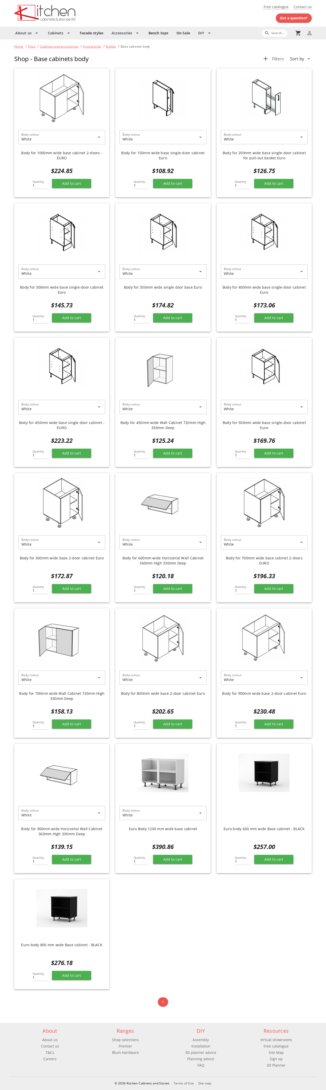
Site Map (276, 1052)
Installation (200, 1046)
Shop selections (125, 1039)
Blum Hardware (125, 1052)
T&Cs (50, 1052)
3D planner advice (200, 1052)
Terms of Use (184, 1083)
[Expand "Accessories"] (125, 33)
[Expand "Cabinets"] (60, 33)
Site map (204, 1083)
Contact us (302, 6)
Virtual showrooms (276, 1039)
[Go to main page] (63, 13)
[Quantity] (40, 184)
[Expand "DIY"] (205, 33)
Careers (50, 1058)
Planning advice (200, 1058)
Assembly (201, 1039)
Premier (125, 1046)
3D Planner (276, 1065)
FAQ (200, 1065)
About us (50, 1039)
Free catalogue (276, 6)
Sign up (276, 1058)
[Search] (274, 33)
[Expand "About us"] (27, 33)
